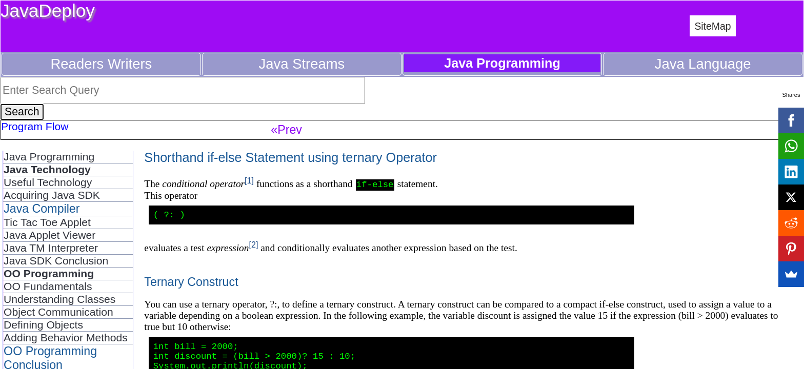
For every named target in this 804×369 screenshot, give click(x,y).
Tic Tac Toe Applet (47, 222)
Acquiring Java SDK (52, 195)
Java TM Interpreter (51, 248)
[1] (249, 180)
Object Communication (58, 312)
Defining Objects (43, 325)
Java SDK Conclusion (56, 260)
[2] (253, 246)
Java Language (703, 64)
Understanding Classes (59, 299)
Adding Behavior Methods (66, 337)
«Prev (286, 129)
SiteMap (712, 26)
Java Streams (302, 64)
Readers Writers (101, 64)
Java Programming (49, 156)
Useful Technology (48, 182)
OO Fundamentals (48, 286)
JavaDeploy (48, 10)
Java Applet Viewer (49, 235)
